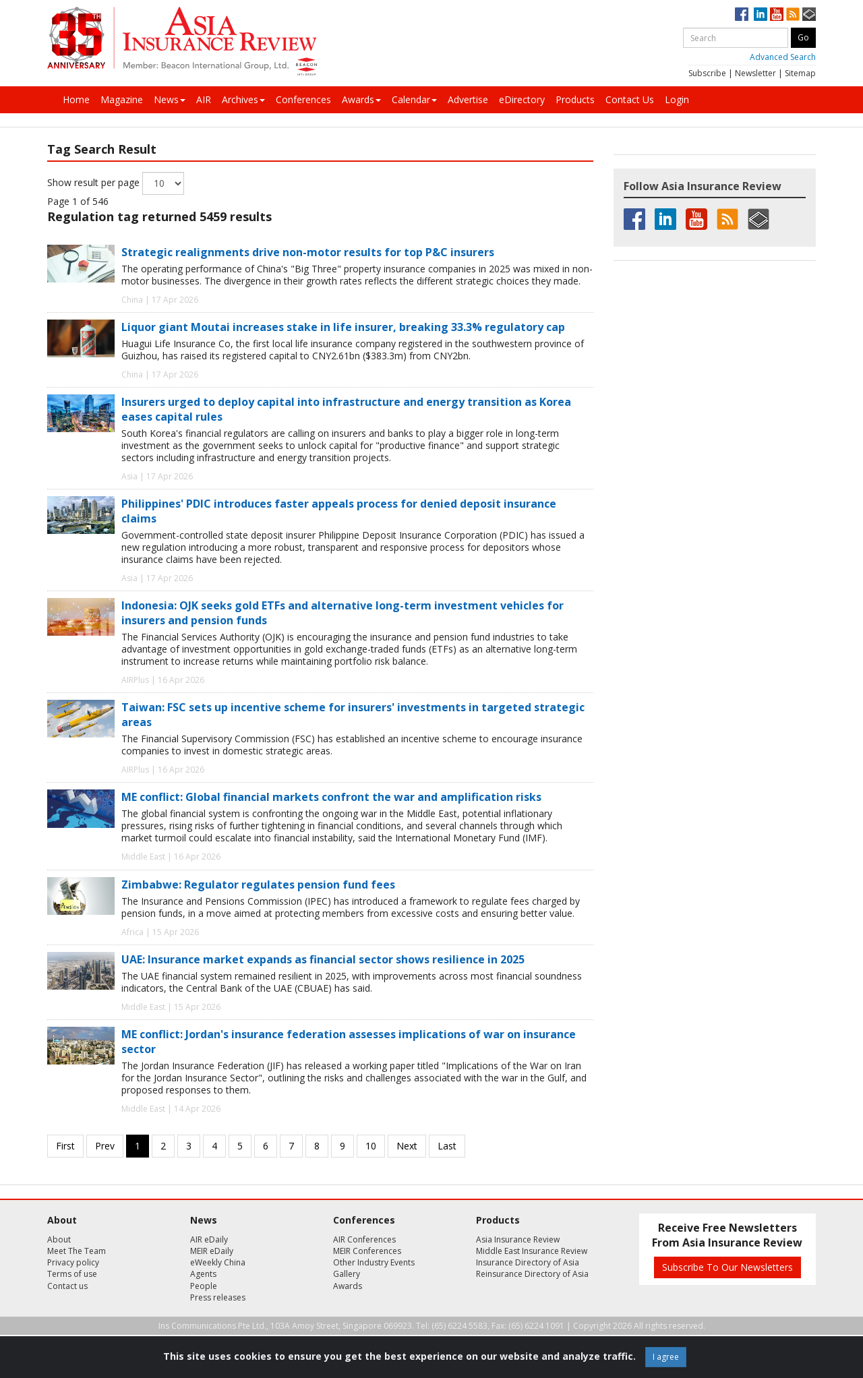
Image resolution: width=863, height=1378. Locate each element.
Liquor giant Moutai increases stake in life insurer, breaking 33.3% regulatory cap (343, 327)
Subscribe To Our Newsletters (727, 1267)
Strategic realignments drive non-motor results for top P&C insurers (307, 252)
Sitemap (800, 73)
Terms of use (72, 1274)
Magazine (121, 99)
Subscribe (707, 73)
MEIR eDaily (211, 1251)
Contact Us (629, 99)
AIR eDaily (209, 1239)
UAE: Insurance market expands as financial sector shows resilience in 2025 (323, 959)
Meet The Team (76, 1251)
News (169, 99)
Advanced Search (783, 57)
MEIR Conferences (367, 1251)
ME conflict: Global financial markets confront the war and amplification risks (331, 796)
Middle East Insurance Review (531, 1251)
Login (677, 99)
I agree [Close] (666, 1356)
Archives (243, 99)
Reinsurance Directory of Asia (532, 1274)
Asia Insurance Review (518, 1239)
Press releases (217, 1297)
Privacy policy (73, 1262)
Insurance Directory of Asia (527, 1262)
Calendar (414, 99)
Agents (203, 1274)
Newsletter (755, 73)
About (59, 1239)
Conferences (303, 99)
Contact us (67, 1286)
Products (575, 99)
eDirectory (522, 99)
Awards (361, 99)
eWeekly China (217, 1262)
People (203, 1286)
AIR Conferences (364, 1239)
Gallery (346, 1274)
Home (76, 99)
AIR (203, 99)
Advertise (468, 99)
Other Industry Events (374, 1262)
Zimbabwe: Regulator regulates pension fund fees (258, 884)
